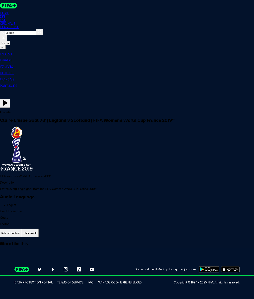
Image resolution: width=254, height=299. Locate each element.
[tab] (10, 233)
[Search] (39, 32)
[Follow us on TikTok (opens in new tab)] (79, 269)
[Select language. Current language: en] (3, 47)
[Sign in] (3, 38)
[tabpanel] (127, 247)
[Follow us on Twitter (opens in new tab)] (40, 269)
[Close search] (2, 33)
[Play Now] (5, 103)
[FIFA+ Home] (8, 5)
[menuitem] (127, 54)
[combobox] (20, 33)
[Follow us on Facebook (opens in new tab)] (53, 269)
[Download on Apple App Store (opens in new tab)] (230, 269)
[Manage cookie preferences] (120, 282)
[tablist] (127, 233)
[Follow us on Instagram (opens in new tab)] (66, 269)
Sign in (5, 43)
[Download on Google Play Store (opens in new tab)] (208, 269)
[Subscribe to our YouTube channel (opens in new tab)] (92, 269)
